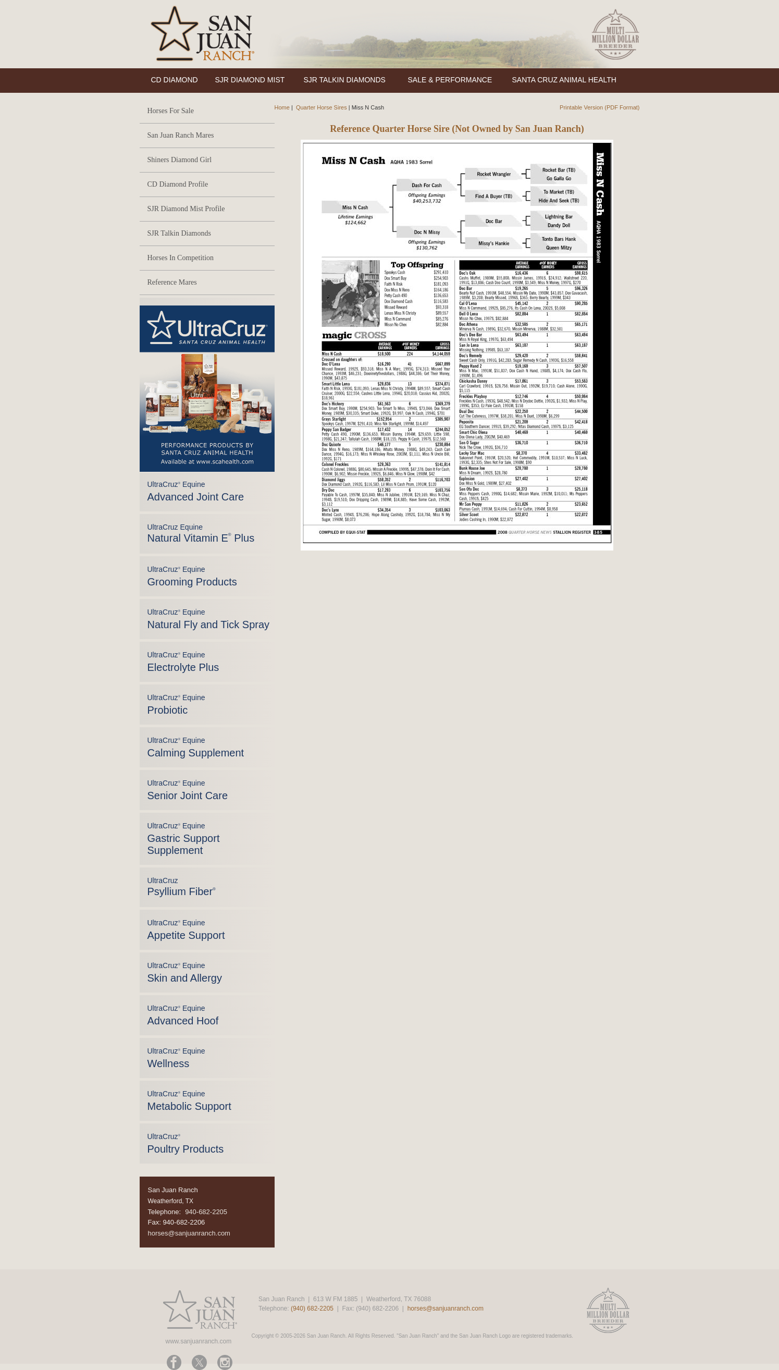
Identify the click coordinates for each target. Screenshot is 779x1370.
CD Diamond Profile (177, 184)
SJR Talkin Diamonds (179, 233)
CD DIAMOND (174, 80)
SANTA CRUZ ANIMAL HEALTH (564, 80)
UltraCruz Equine (201, 533)
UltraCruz (181, 886)
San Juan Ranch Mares (180, 135)
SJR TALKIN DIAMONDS (345, 80)
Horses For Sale (170, 111)
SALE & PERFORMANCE (450, 80)
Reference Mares (172, 282)
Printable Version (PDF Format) (599, 107)
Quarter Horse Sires (321, 107)
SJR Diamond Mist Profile (186, 209)
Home (282, 107)
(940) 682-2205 (312, 1308)
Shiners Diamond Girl (179, 160)
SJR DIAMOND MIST (250, 80)
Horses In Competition (180, 258)
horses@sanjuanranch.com (189, 1233)
